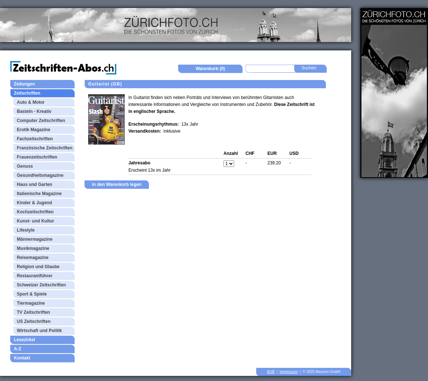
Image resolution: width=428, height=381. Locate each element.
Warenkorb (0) (210, 68)
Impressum (288, 372)
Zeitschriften (27, 93)
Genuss (25, 166)
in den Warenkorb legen (117, 184)
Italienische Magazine (39, 193)
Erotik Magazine (33, 129)
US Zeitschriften (33, 321)
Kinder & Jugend (34, 202)
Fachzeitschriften (35, 138)
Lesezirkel (24, 339)
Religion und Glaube (38, 266)
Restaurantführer (34, 275)
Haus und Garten (34, 184)
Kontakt (22, 358)
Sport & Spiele (32, 294)
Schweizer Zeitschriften (41, 284)
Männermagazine (34, 239)
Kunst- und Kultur (35, 221)
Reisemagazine (33, 257)
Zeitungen (24, 84)
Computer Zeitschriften (41, 120)
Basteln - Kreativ (34, 111)
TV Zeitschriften (33, 312)
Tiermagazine (31, 303)
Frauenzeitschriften (37, 157)
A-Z (17, 348)
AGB (271, 372)
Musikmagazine (33, 248)
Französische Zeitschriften (44, 148)
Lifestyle (26, 230)
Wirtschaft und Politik (39, 330)
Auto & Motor (31, 102)
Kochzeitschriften (35, 211)
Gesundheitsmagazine (40, 175)
